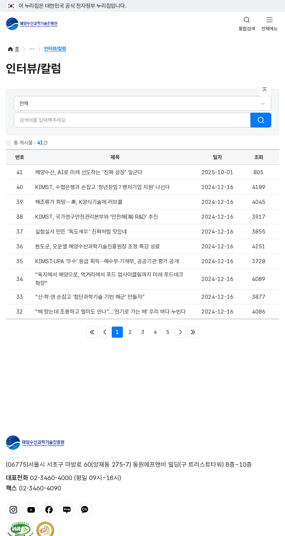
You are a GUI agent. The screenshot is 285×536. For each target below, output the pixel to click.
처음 (92, 332)
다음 (180, 332)
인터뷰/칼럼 (55, 49)
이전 (104, 332)
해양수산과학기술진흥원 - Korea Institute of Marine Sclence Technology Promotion (31, 23)
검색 (260, 120)
